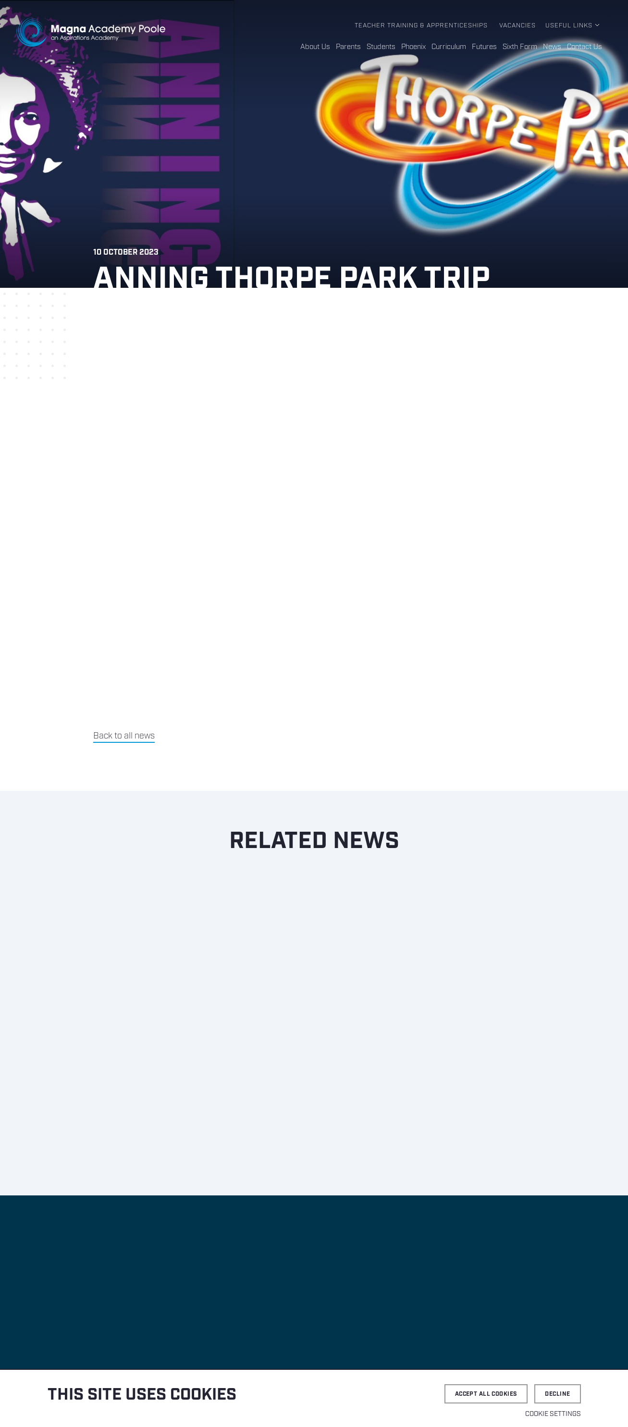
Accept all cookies (486, 1394)
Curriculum (448, 47)
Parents (348, 47)
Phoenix (413, 47)
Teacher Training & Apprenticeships (421, 26)
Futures (484, 47)
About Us (315, 47)
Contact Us (584, 47)
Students (381, 47)
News (552, 47)
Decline (557, 1394)
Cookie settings (553, 1414)
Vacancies (517, 26)
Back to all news (124, 736)
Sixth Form (520, 47)
